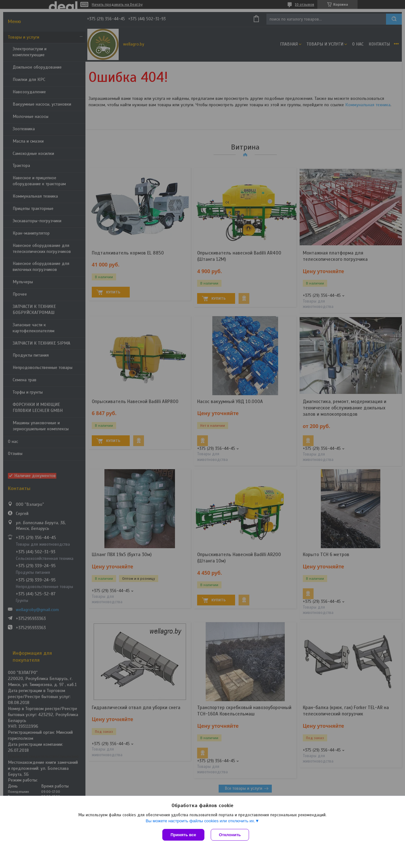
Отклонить (230, 834)
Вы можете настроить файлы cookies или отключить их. (200, 820)
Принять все (183, 834)
